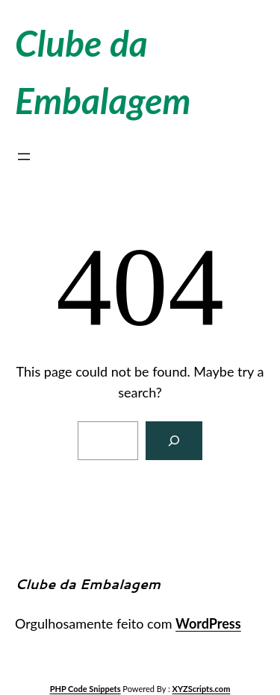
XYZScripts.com (201, 689)
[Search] (174, 440)
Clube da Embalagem (88, 584)
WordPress (208, 623)
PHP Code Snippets (85, 689)
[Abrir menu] (24, 157)
